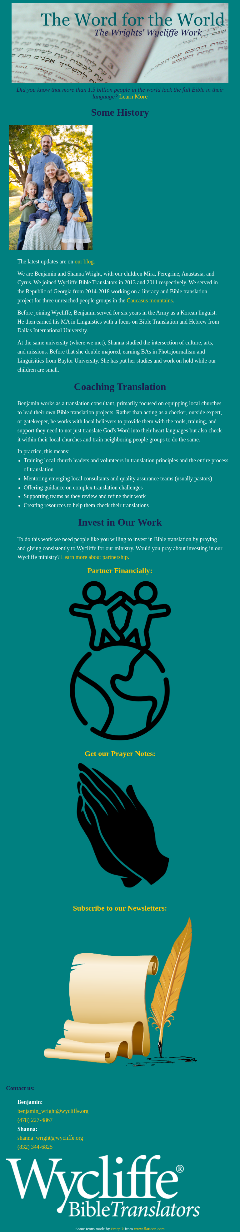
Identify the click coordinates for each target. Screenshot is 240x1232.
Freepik (117, 1228)
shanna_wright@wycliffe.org (50, 1138)
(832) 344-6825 (35, 1147)
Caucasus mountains (150, 300)
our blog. (85, 261)
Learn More (133, 96)
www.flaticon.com (149, 1228)
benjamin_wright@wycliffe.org (53, 1111)
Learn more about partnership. (95, 557)
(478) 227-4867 (35, 1120)
